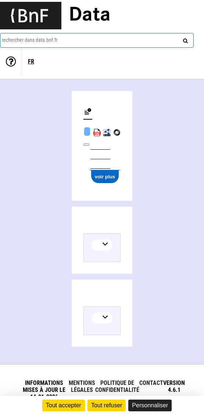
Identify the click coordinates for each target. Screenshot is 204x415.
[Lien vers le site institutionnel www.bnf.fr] (30, 15)
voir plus (105, 176)
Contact (151, 382)
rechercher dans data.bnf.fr (29, 40)
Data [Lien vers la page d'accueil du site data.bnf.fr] (90, 15)
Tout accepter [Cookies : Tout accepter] (63, 405)
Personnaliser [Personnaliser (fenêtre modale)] (150, 405)
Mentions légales (82, 386)
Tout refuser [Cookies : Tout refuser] (106, 405)
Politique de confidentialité (117, 386)
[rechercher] (184, 39)
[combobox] (97, 40)
